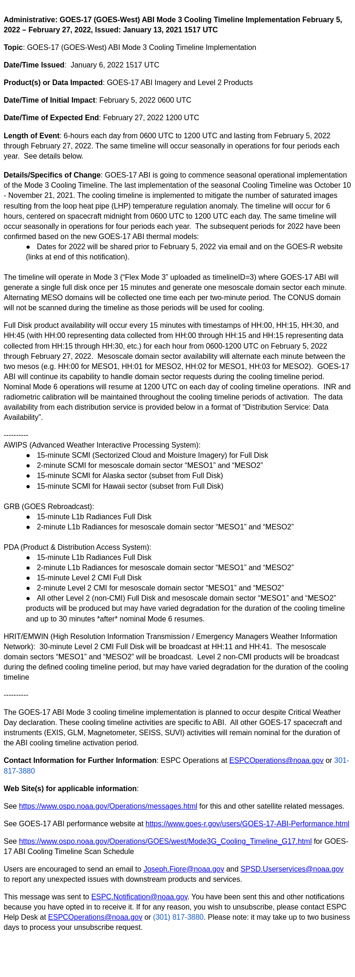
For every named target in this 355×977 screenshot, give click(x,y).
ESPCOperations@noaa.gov (276, 760)
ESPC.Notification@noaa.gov (139, 897)
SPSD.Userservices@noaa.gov (292, 869)
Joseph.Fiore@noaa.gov (183, 869)
